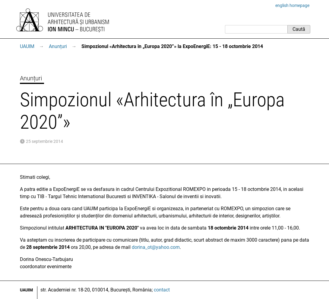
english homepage (292, 5)
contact (162, 290)
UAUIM (27, 46)
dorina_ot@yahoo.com (156, 247)
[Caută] (256, 29)
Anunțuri (58, 46)
